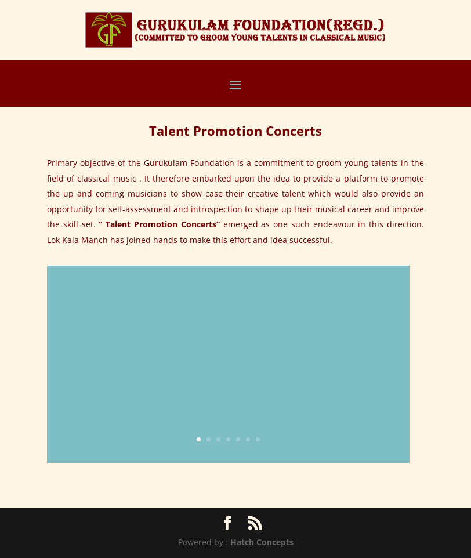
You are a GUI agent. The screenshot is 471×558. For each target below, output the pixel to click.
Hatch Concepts (262, 542)
